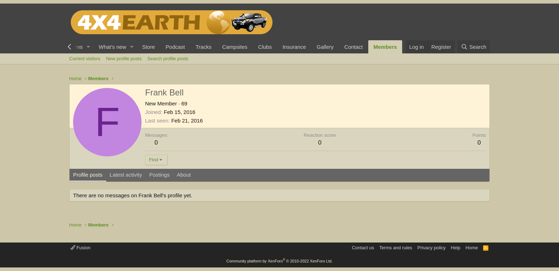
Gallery (325, 47)
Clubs (265, 47)
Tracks (203, 47)
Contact (353, 47)
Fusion (81, 247)
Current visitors (84, 58)
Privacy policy (431, 247)
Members (385, 47)
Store (148, 47)
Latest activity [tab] (126, 175)
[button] (88, 46)
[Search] (473, 46)
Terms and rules (395, 247)
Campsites (234, 47)
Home (472, 247)
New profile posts (124, 58)
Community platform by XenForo (279, 261)
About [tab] (184, 175)
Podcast (175, 47)
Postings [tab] (159, 175)
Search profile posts (167, 58)
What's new (112, 47)
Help (456, 247)
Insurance (294, 47)
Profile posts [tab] (88, 175)
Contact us (363, 247)
